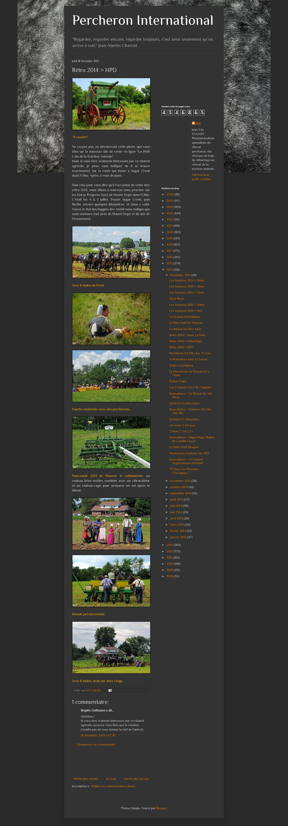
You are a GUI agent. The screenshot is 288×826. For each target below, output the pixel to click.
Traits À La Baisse (181, 365)
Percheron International (142, 20)
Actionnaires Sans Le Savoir (188, 359)
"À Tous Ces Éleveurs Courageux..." (183, 471)
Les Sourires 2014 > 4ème (186, 286)
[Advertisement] (143, 761)
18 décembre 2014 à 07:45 (98, 735)
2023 (170, 213)
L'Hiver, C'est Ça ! (181, 431)
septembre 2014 (181, 493)
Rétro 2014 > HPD (181, 347)
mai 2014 (176, 512)
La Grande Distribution (184, 317)
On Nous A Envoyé (182, 425)
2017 (169, 251)
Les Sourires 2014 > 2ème (186, 305)
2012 (169, 551)
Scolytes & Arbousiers (184, 419)
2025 (170, 201)
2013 (169, 545)
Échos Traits (178, 381)
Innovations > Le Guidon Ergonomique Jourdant (186, 461)
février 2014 (178, 531)
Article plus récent (85, 779)
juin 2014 (176, 506)
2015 (169, 263)
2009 (170, 570)
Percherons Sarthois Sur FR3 (189, 453)
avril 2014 (177, 518)
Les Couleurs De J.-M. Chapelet (190, 387)
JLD (198, 123)
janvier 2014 (178, 537)
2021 (169, 225)
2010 (169, 564)
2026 (170, 194)
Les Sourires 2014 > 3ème (186, 292)
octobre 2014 (179, 487)
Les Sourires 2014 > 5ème (186, 280)
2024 (170, 207)
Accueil (111, 779)
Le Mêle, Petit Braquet (184, 447)
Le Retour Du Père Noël (185, 329)
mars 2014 (177, 524)
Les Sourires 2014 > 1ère (185, 311)
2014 (169, 270)
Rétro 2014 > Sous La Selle (187, 335)
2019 (169, 238)
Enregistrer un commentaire (96, 744)
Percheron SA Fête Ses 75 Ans (189, 353)
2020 (170, 232)
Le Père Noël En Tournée (186, 323)
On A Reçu (176, 299)
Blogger (161, 808)
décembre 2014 (180, 275)
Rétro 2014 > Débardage (185, 341)
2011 (169, 557)
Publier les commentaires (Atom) (113, 786)
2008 (170, 576)
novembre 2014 (180, 481)
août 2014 (177, 499)
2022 (170, 219)
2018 (169, 244)
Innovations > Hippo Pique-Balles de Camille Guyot (191, 439)
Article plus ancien (136, 779)
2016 (169, 257)
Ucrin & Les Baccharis (184, 403)
